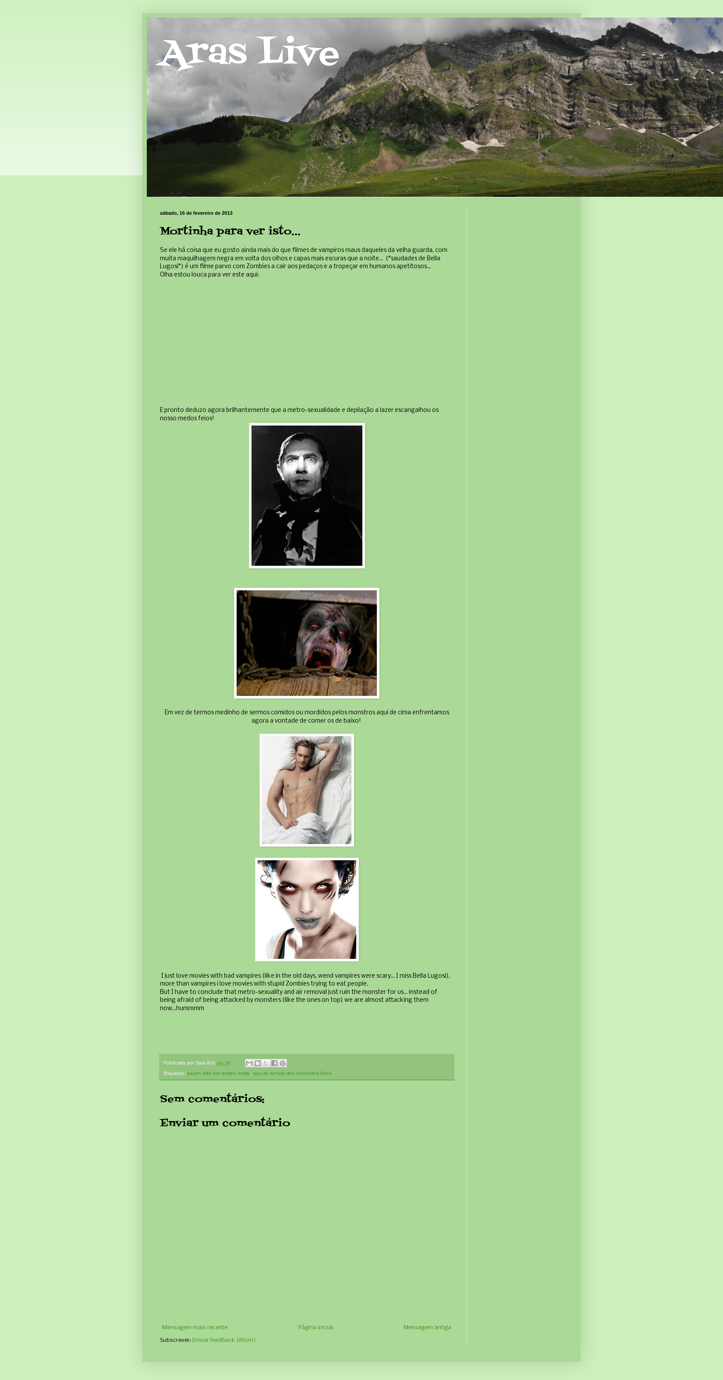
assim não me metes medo (218, 1073)
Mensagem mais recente (194, 1327)
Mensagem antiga (427, 1327)
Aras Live (249, 54)
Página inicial (315, 1327)
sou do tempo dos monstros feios (292, 1073)
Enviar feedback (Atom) (223, 1340)
